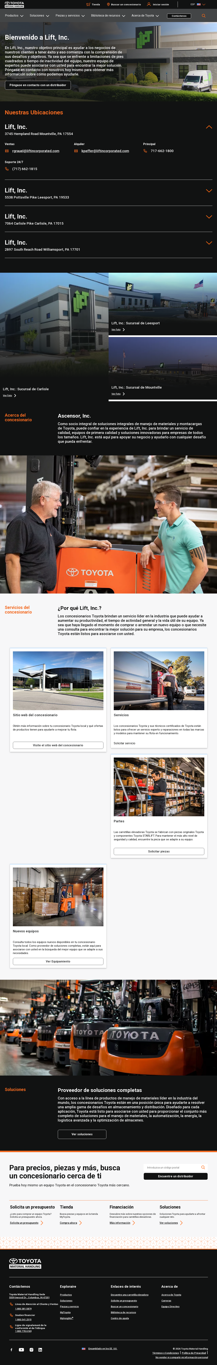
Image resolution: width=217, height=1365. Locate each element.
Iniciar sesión (161, 4)
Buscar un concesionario (126, 4)
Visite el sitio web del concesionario (58, 745)
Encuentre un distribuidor (175, 1176)
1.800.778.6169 (23, 1331)
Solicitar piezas (159, 851)
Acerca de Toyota (143, 15)
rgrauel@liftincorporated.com (35, 151)
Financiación (121, 1207)
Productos (11, 15)
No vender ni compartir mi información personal (182, 1357)
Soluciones (37, 15)
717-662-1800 (162, 151)
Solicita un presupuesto (32, 1207)
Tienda (66, 1207)
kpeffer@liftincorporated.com (105, 151)
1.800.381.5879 (23, 1308)
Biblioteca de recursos (105, 15)
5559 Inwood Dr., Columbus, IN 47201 (29, 1297)
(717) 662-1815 (24, 169)
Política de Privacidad (194, 1353)
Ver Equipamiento (58, 961)
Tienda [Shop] (96, 4)
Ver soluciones (169, 1222)
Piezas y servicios (68, 15)
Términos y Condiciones (165, 1353)
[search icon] (203, 1167)
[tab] (17, 15)
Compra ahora (68, 1222)
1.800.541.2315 (23, 1319)
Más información (120, 1222)
